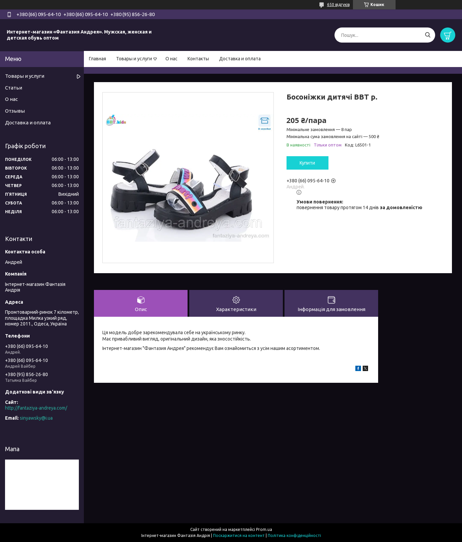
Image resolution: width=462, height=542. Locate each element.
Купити (307, 163)
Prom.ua (264, 529)
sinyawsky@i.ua (36, 418)
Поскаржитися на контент (239, 535)
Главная (97, 58)
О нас (171, 58)
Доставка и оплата (240, 58)
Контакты (198, 58)
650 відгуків (338, 4)
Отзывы (15, 111)
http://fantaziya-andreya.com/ (36, 408)
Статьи (13, 88)
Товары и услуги (134, 58)
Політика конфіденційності (294, 535)
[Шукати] (427, 35)
